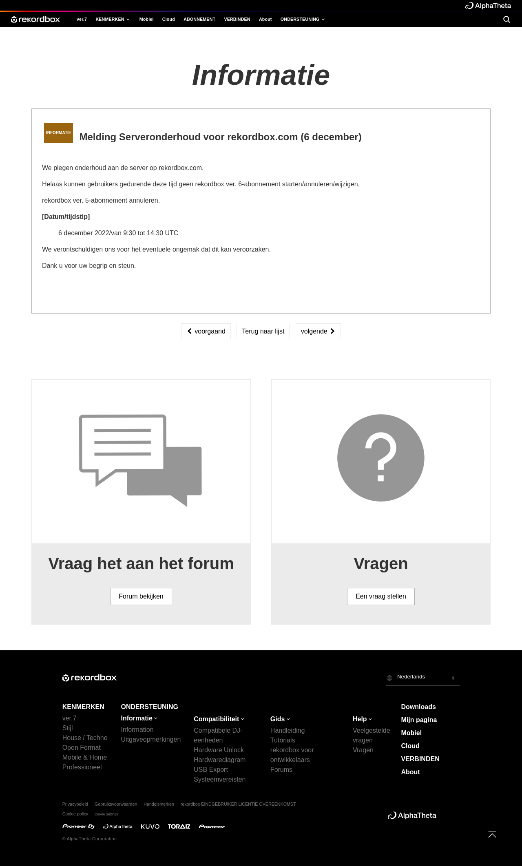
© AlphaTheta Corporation (89, 838)
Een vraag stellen (381, 596)
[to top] (492, 834)
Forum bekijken (141, 596)
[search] (506, 19)
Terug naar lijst (263, 331)
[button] (423, 677)
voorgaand (206, 331)
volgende (318, 331)
